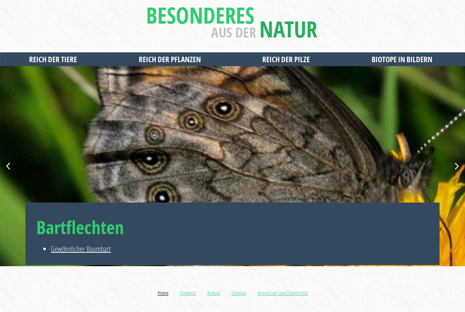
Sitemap (238, 292)
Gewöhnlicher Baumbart (81, 249)
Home (163, 292)
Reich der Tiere (55, 59)
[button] (8, 166)
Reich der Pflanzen (172, 59)
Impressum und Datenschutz (283, 292)
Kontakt (213, 292)
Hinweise (188, 292)
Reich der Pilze (288, 59)
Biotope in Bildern (404, 59)
